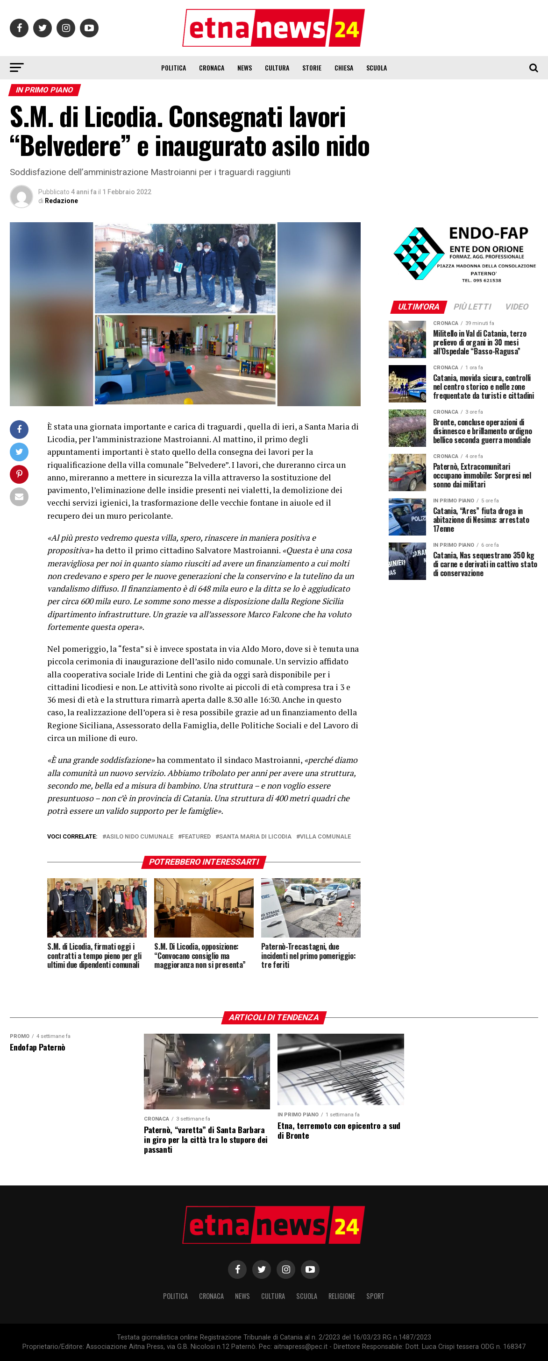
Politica (173, 67)
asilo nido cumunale (139, 837)
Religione (341, 1296)
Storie (311, 67)
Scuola (376, 67)
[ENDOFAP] (463, 283)
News (244, 67)
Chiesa (343, 67)
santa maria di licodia (255, 837)
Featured (196, 837)
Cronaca (211, 67)
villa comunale (325, 837)
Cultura (277, 67)
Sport (375, 1296)
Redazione (61, 201)
